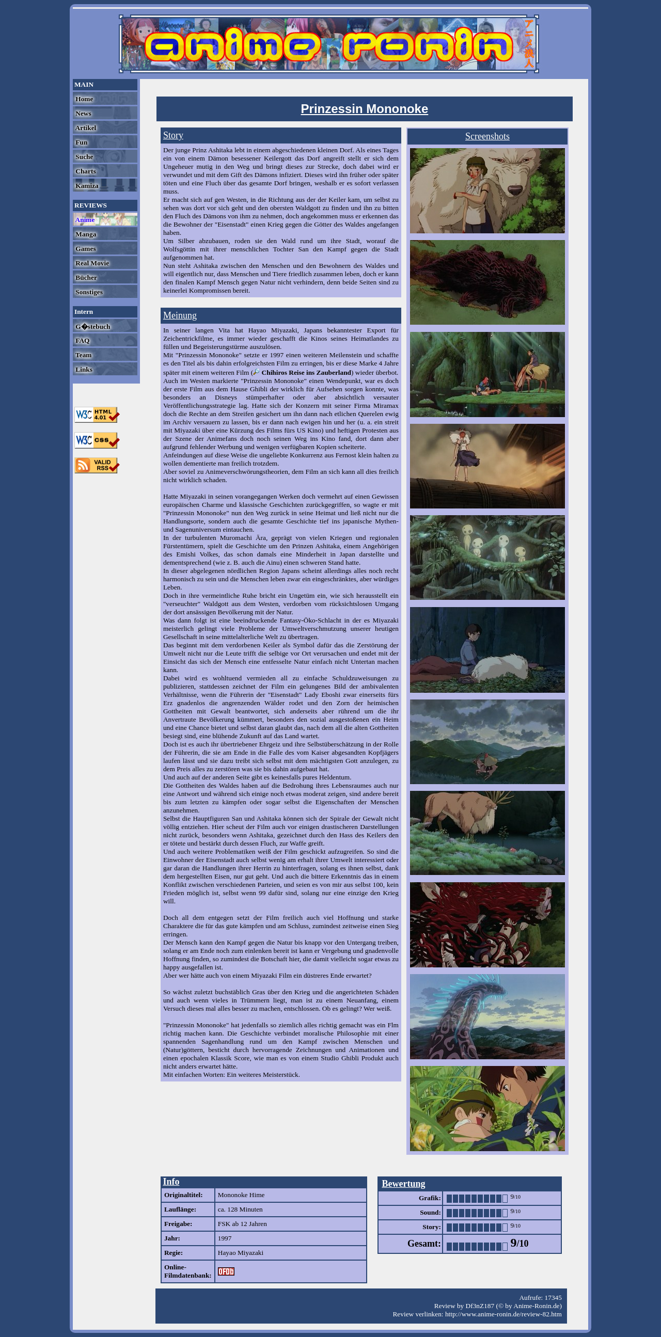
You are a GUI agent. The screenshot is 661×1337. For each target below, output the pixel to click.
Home (83, 99)
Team (82, 355)
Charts (85, 171)
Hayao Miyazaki (240, 1252)
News (82, 113)
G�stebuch (92, 326)
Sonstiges (88, 292)
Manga (85, 234)
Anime (84, 220)
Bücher (85, 277)
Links (83, 369)
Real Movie (91, 263)
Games (85, 248)
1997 (225, 1238)
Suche (83, 157)
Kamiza (86, 185)
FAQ (81, 340)
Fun (80, 142)
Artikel (85, 128)
